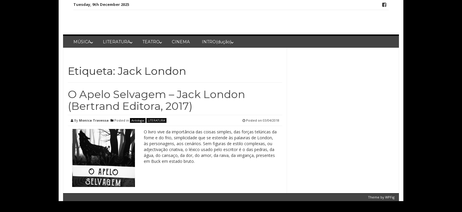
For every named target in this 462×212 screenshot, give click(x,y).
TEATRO (151, 41)
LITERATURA (116, 41)
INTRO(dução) (216, 41)
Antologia (137, 120)
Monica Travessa (94, 120)
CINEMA (181, 41)
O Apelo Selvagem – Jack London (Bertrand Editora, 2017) (156, 100)
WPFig (390, 197)
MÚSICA (82, 41)
